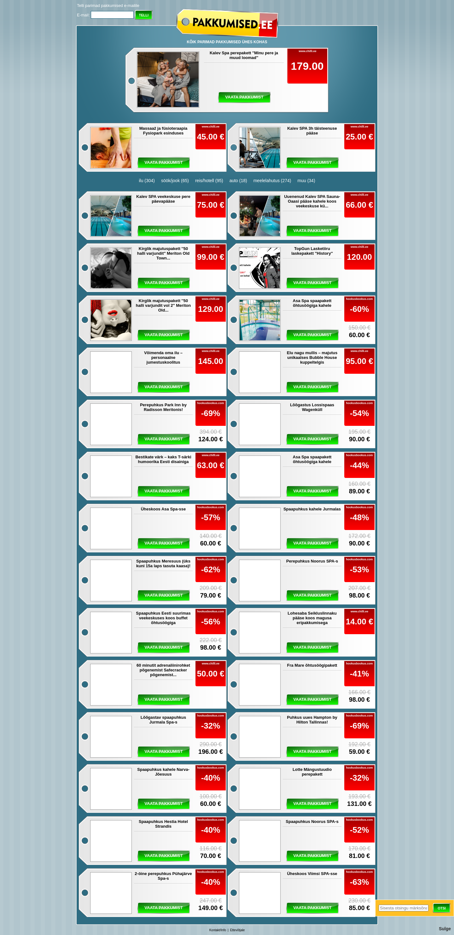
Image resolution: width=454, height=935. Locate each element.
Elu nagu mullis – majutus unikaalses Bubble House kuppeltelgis (312, 357)
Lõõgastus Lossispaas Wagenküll (312, 407)
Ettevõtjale (237, 930)
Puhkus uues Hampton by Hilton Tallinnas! (312, 719)
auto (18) (238, 180)
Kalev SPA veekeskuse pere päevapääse (163, 199)
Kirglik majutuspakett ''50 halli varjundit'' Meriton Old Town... (163, 253)
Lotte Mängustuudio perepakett (312, 772)
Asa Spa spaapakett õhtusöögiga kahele (312, 303)
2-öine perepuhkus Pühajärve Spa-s (163, 876)
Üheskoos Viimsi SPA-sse (312, 873)
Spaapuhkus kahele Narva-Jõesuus (163, 772)
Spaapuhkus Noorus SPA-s (312, 821)
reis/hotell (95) (209, 180)
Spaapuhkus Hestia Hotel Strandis (163, 824)
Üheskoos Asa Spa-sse (163, 509)
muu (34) (306, 180)
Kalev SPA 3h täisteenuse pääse (312, 130)
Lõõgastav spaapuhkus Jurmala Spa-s (163, 719)
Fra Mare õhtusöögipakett (312, 665)
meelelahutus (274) (272, 180)
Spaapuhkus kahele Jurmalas (312, 509)
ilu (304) (147, 180)
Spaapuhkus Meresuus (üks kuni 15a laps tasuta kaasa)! (163, 563)
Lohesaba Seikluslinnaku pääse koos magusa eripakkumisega (312, 618)
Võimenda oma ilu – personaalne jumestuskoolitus (163, 357)
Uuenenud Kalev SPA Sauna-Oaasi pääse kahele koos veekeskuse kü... (312, 201)
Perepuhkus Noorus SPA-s (312, 561)
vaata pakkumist (244, 97)
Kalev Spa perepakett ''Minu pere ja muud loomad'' (244, 55)
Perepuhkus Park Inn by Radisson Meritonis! (163, 407)
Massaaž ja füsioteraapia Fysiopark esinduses (163, 130)
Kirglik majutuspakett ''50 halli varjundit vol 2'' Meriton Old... (163, 305)
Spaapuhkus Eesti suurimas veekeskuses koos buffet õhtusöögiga (163, 618)
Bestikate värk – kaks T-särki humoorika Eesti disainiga (163, 459)
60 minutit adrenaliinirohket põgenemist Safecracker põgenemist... (163, 670)
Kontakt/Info (217, 930)
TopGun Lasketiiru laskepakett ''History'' (312, 251)
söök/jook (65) (175, 180)
